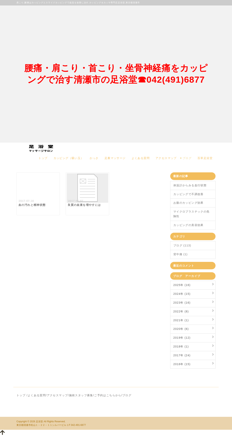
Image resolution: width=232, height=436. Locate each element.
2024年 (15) (182, 293)
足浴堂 (39, 421)
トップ (42, 158)
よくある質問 (141, 158)
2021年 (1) (181, 320)
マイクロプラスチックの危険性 (191, 214)
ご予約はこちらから (107, 395)
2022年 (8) (181, 311)
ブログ (187, 158)
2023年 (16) (182, 302)
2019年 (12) (182, 337)
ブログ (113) (182, 245)
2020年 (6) (181, 328)
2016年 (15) (182, 364)
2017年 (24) (182, 355)
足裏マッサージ (115, 158)
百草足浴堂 (205, 158)
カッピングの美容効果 (188, 225)
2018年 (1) (181, 346)
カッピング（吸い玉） (69, 158)
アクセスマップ (166, 158)
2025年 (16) (182, 285)
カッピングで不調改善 (188, 194)
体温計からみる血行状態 (190, 185)
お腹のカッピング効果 (188, 202)
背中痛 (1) (180, 254)
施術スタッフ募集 (81, 395)
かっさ (94, 158)
